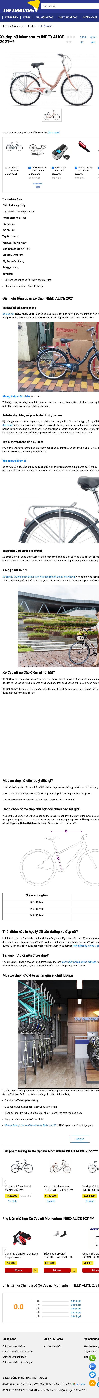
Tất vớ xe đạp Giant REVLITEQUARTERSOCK (58, 1255)
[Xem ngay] (54, 132)
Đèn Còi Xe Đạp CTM (60, 168)
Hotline (92, 1358)
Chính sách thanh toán (14, 1357)
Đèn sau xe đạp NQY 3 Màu (85, 168)
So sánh (93, 39)
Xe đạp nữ (8, 314)
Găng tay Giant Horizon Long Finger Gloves (21, 1255)
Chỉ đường (81, 1384)
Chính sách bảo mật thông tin (17, 1362)
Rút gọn (79, 1139)
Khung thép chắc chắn (16, 396)
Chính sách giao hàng (13, 1346)
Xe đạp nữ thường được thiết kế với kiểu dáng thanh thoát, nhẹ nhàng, (38, 576)
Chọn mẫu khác (37, 185)
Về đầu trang (92, 1383)
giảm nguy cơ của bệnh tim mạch (79, 962)
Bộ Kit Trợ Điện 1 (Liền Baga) (39, 168)
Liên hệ (88, 1357)
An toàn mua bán (52, 1346)
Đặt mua (18, 1270)
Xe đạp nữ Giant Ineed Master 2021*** (18, 1188)
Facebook (92, 1374)
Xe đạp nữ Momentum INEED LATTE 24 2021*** (58, 1188)
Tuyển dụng (90, 1351)
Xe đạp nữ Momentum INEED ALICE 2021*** (15, 168)
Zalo (92, 1366)
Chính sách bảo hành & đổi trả (17, 1351)
